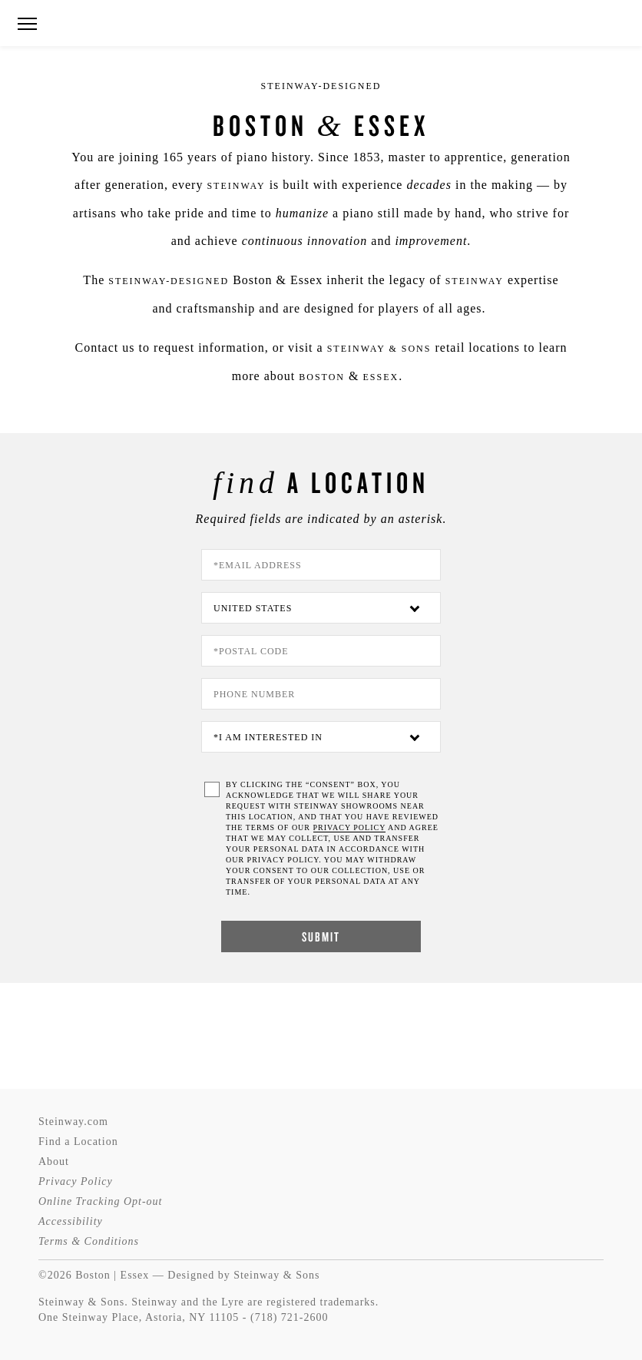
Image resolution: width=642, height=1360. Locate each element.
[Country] (321, 608)
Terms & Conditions (88, 1241)
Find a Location (78, 1141)
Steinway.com (73, 1121)
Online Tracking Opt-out (100, 1201)
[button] (27, 24)
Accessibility (70, 1221)
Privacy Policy (75, 1181)
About (53, 1161)
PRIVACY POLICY (349, 827)
